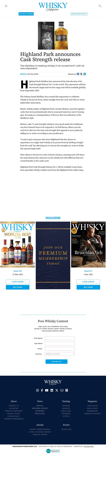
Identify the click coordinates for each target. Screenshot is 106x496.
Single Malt (66, 411)
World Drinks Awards (40, 429)
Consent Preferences (13, 419)
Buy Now (17, 287)
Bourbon (66, 414)
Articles (39, 406)
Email (40, 349)
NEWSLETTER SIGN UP (79, 14)
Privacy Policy (13, 414)
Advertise (13, 408)
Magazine (53, 217)
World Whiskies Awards (40, 432)
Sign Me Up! (56, 362)
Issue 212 (18, 271)
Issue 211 (88, 271)
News (23, 74)
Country (38, 354)
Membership (92, 411)
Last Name (38, 343)
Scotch (66, 416)
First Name (38, 338)
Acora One (89, 446)
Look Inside (18, 282)
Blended (66, 408)
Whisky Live (66, 429)
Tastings (66, 406)
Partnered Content (40, 408)
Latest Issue (92, 406)
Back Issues (92, 408)
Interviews (39, 411)
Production (40, 413)
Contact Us (14, 406)
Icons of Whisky (40, 435)
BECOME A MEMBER (26, 14)
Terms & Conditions (13, 411)
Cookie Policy (13, 416)
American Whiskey (92, 414)
